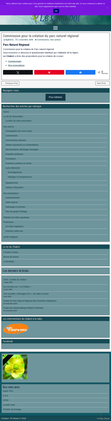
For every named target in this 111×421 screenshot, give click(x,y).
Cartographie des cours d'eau (18, 131)
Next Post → (102, 83)
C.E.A (5, 395)
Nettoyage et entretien (15, 207)
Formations (10, 159)
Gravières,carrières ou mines (18, 163)
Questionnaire (14, 61)
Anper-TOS (8, 391)
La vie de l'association (13, 116)
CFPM (6, 400)
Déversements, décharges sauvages (21, 149)
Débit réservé (11, 202)
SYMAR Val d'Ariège (12, 409)
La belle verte (9, 405)
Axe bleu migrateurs (14, 226)
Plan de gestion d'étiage (16, 211)
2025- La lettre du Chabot (14, 279)
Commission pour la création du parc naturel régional (41, 36)
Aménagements (15, 172)
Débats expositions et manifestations (21, 145)
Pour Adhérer (55, 97)
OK (56, 11)
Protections (8, 222)
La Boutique (8, 261)
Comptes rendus (10, 252)
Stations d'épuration (14, 187)
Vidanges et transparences (20, 177)
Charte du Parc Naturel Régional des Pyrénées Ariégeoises (30, 301)
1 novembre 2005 (25, 40)
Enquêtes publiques (14, 154)
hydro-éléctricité (12, 168)
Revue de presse (11, 257)
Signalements (11, 183)
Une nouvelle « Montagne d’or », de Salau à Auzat (25, 294)
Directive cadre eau (14, 231)
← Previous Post (10, 83)
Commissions (43, 40)
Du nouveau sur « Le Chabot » (17, 287)
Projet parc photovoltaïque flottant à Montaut (23, 308)
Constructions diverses (15, 140)
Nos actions (55, 40)
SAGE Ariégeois (10, 237)
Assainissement (12, 198)
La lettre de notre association (18, 121)
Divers (6, 112)
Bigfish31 (9, 40)
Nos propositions (16, 65)
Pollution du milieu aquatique (16, 217)
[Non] (107, 7)
